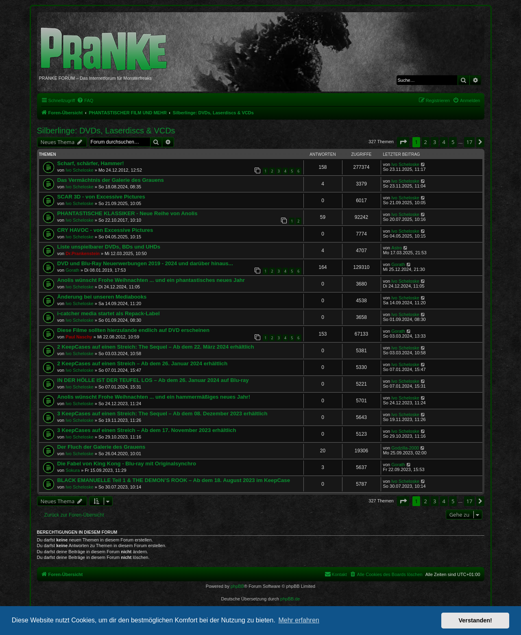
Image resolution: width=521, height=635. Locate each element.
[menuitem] (85, 100)
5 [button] (452, 142)
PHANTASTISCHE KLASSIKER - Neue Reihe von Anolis (127, 213)
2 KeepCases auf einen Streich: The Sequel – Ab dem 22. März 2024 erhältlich (155, 347)
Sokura (72, 470)
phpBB (237, 586)
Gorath (72, 270)
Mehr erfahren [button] (298, 620)
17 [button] (470, 142)
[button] (403, 142)
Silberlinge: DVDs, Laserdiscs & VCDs (106, 130)
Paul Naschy (78, 336)
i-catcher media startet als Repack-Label (108, 313)
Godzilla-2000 (405, 447)
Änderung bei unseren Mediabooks (102, 297)
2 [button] (425, 142)
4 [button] (444, 142)
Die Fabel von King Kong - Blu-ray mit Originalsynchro (126, 463)
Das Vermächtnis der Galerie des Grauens (110, 180)
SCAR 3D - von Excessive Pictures (101, 197)
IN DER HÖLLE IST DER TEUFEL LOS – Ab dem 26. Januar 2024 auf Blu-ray (153, 380)
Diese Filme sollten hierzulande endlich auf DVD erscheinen (133, 330)
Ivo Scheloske (79, 170)
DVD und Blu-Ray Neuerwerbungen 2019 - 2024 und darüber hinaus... (145, 263)
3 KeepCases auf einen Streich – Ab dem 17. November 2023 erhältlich (146, 430)
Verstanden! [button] (475, 620)
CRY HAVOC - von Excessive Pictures (105, 230)
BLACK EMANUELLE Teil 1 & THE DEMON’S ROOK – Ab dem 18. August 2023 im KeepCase (173, 480)
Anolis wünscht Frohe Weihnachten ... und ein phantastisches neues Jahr (151, 280)
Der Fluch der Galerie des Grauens (101, 447)
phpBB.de (290, 598)
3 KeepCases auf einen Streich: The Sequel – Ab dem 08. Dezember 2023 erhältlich (162, 413)
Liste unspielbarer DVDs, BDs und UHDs (109, 247)
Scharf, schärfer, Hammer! (90, 163)
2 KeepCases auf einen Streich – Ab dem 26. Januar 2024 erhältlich (142, 363)
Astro (396, 247)
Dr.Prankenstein (82, 253)
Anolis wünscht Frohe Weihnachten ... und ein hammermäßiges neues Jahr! (154, 397)
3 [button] (434, 142)
